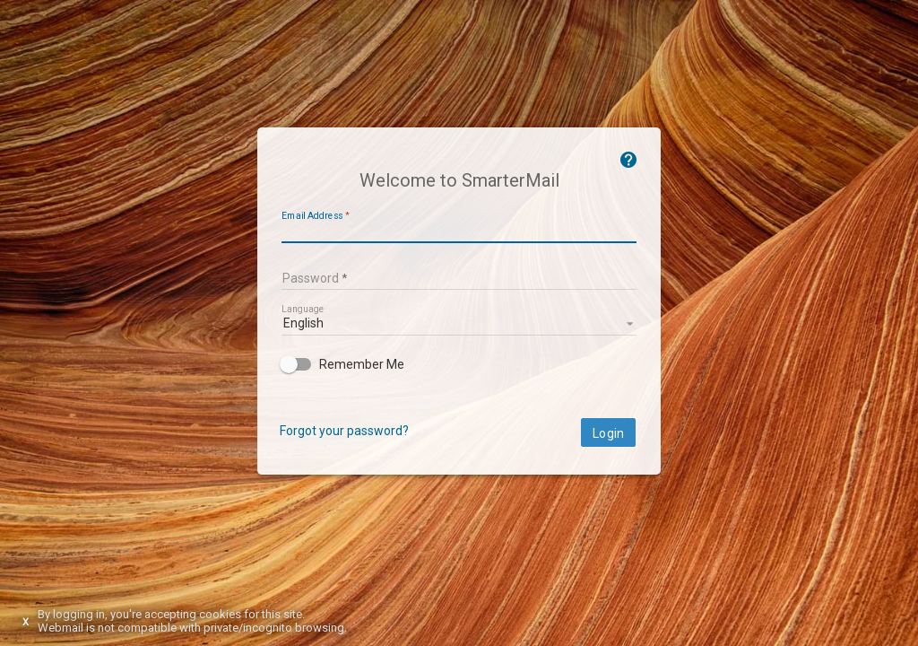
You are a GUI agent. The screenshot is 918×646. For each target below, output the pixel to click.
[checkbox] (459, 364)
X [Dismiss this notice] (25, 622)
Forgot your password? (344, 430)
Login (608, 433)
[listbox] (459, 322)
